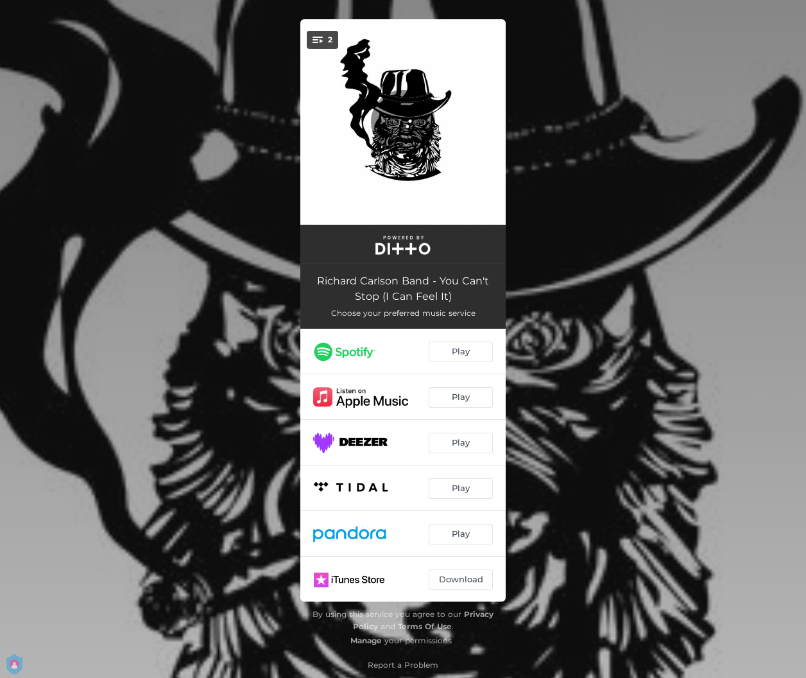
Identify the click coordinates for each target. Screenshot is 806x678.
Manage (366, 640)
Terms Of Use (425, 626)
